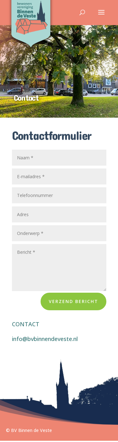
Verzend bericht (73, 301)
